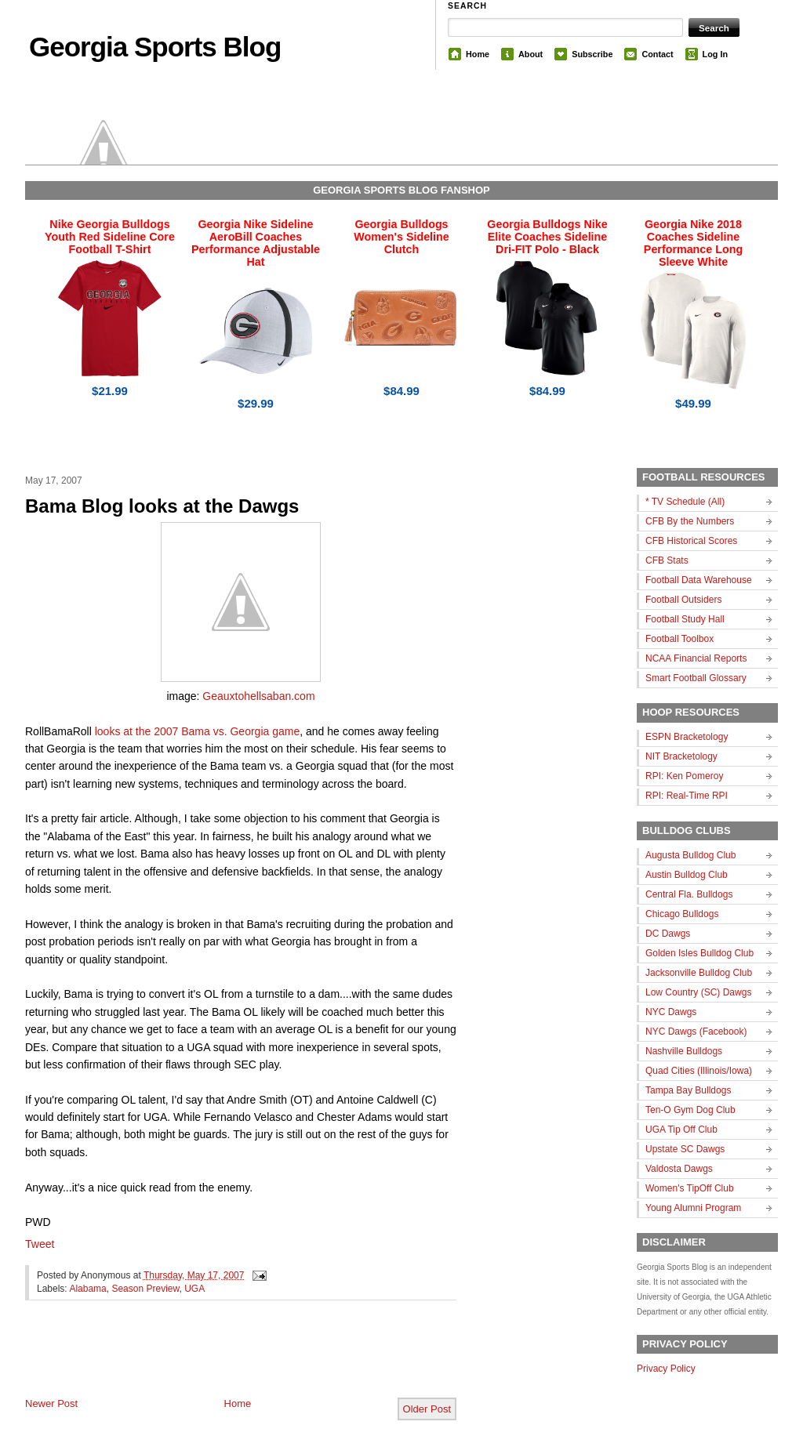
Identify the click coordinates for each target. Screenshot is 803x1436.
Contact (657, 54)
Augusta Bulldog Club (690, 855)
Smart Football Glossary (696, 678)
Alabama (87, 1288)
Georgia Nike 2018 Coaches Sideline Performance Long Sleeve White (693, 243)
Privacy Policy (666, 1368)
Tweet (39, 1244)
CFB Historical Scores (691, 540)
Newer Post (51, 1403)
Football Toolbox (679, 638)
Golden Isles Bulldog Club (699, 953)
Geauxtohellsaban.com (258, 696)
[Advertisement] (208, 1361)
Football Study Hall (685, 619)
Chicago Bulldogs (681, 913)
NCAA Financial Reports (696, 658)
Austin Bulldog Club (686, 874)
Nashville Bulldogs (683, 1051)
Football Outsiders (683, 599)
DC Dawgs (667, 933)
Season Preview (145, 1288)
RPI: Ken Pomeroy (684, 776)
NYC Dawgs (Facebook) (696, 1031)
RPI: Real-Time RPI (686, 795)
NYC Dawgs (670, 1011)
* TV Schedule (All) (685, 501)
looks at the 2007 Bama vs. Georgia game (197, 731)
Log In (715, 54)
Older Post (427, 1409)
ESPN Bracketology (686, 736)
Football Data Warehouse (698, 580)
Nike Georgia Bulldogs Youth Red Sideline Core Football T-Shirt (110, 237)
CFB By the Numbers (689, 521)
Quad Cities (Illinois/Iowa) (698, 1070)
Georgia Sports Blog (155, 46)
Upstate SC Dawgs (685, 1149)
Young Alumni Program (693, 1207)
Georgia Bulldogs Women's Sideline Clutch (401, 237)
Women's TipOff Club (689, 1188)
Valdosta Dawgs (679, 1168)
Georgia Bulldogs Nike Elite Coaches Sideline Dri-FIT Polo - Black (547, 237)
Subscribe (592, 54)
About (530, 54)
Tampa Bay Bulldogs (688, 1090)
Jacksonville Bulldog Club (698, 972)
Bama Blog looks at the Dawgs (162, 506)
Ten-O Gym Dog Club (690, 1109)
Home (477, 54)
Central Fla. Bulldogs (688, 894)
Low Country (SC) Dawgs (698, 992)
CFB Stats (667, 560)
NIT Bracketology (681, 756)
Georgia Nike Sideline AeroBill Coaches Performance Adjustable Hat (255, 243)
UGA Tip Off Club (681, 1129)
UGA (194, 1288)
